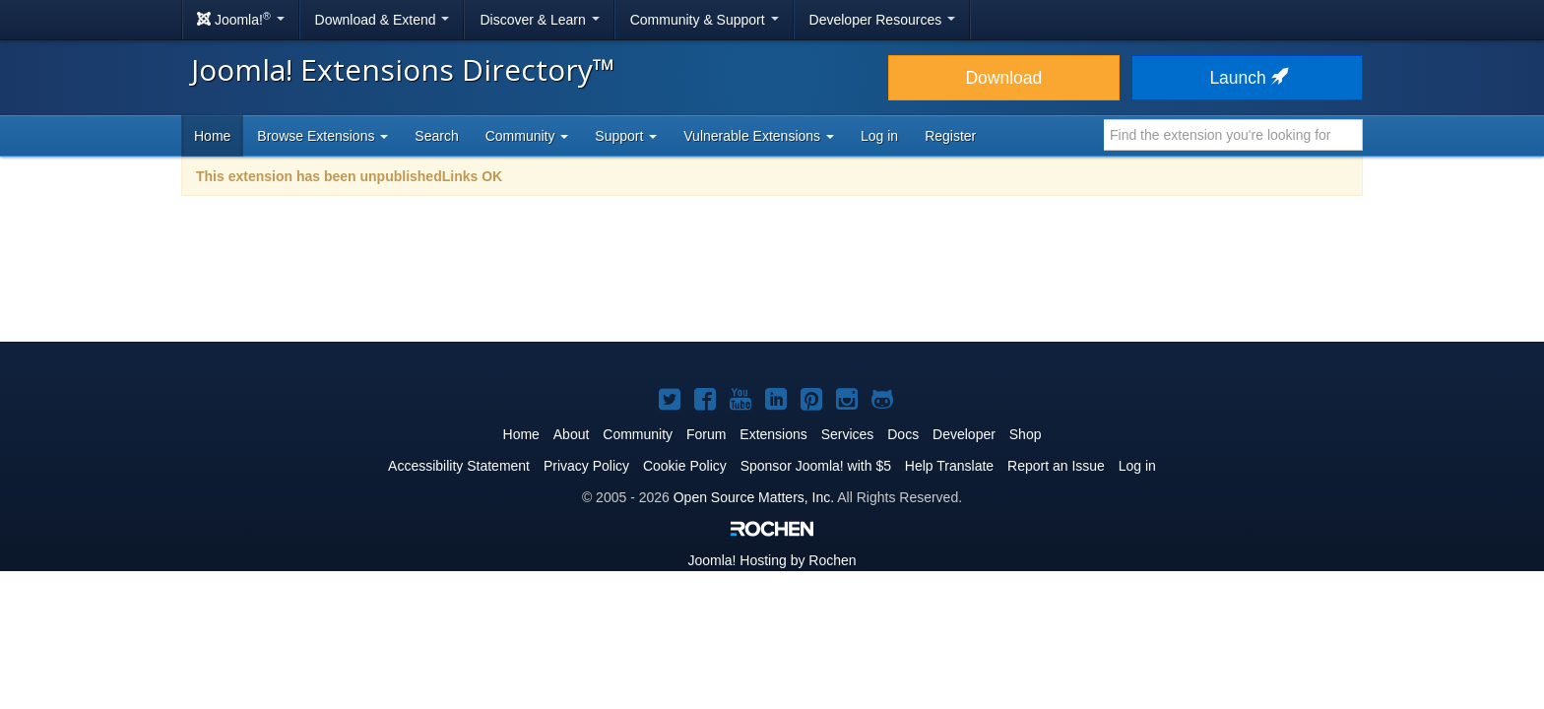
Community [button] (527, 136)
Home (212, 136)
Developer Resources (882, 20)
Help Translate (949, 466)
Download (1003, 78)
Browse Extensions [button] (322, 136)
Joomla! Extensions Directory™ (403, 69)
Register (950, 136)
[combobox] (1233, 135)
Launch (1246, 78)
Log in (879, 136)
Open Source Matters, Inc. (754, 497)
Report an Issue (1056, 466)
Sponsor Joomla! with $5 (815, 466)
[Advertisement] (772, 281)
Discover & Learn (539, 20)
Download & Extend (382, 20)
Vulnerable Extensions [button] (758, 136)
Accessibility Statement (459, 466)
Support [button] (626, 136)
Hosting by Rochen (771, 560)
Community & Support (704, 20)
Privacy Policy (586, 466)
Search (436, 136)
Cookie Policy (685, 466)
